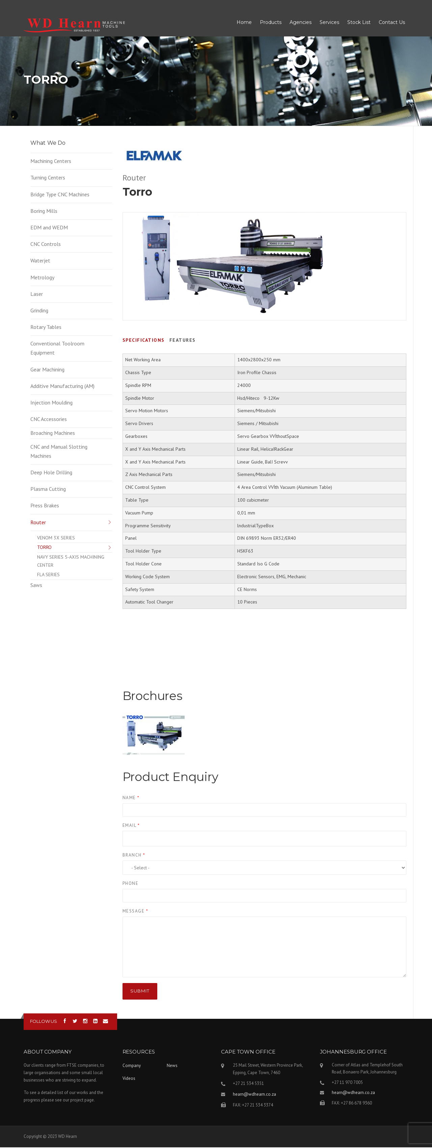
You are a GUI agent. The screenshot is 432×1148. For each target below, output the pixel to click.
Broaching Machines (52, 433)
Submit (140, 991)
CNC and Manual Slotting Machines (58, 452)
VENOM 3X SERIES (56, 538)
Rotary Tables (45, 327)
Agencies (301, 23)
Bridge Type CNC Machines (59, 195)
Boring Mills (43, 211)
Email (131, 826)
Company (132, 1066)
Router (38, 523)
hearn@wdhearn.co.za (254, 1095)
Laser (36, 294)
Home (244, 23)
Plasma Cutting (48, 489)
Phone (131, 884)
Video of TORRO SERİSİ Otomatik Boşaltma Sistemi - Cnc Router (265, 651)
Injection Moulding (51, 403)
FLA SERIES (48, 575)
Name (131, 798)
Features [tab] (182, 341)
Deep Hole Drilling (51, 473)
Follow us (43, 1022)
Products (270, 23)
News (172, 1066)
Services (329, 23)
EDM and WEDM (49, 228)
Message (135, 912)
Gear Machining (47, 370)
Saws (36, 585)
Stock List (359, 23)
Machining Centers (50, 161)
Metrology (42, 278)
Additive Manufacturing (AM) (62, 386)
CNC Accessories (48, 419)
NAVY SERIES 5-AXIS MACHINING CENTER (70, 562)
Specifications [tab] (144, 341)
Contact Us (392, 23)
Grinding (39, 311)
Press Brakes (44, 506)
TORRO (44, 548)
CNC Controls (45, 244)
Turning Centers (47, 178)
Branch (134, 856)
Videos (129, 1079)
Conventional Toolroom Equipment (57, 349)
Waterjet (40, 261)
